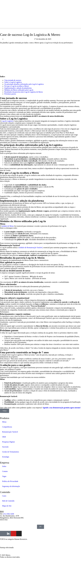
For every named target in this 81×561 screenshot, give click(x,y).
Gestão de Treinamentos (10, 452)
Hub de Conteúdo (8, 501)
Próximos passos (10, 94)
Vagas (4, 476)
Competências (7, 427)
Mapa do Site (6, 506)
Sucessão (5, 447)
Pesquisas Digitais (8, 442)
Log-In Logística (7, 121)
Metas (4, 422)
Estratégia (5, 457)
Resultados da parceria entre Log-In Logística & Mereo (23, 92)
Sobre (4, 466)
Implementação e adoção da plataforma (18, 88)
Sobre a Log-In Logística (13, 82)
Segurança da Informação (11, 486)
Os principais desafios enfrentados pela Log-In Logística (24, 84)
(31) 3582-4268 (8, 514)
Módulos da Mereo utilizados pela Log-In (18, 90)
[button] (40, 28)
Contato (5, 471)
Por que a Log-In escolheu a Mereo (16, 86)
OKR (4, 437)
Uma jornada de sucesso (12, 80)
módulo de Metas (8, 226)
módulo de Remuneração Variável (31, 247)
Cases (4, 496)
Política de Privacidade (10, 481)
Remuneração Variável (10, 432)
